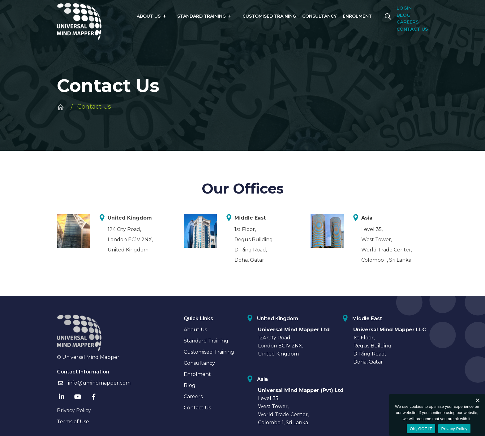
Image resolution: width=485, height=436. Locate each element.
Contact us (412, 29)
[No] (477, 400)
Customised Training (269, 16)
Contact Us (197, 408)
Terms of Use (73, 422)
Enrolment (357, 16)
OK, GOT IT (421, 428)
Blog (403, 15)
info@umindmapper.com (94, 383)
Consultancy (319, 16)
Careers (408, 22)
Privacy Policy (74, 410)
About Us (149, 16)
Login (404, 8)
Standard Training (201, 16)
